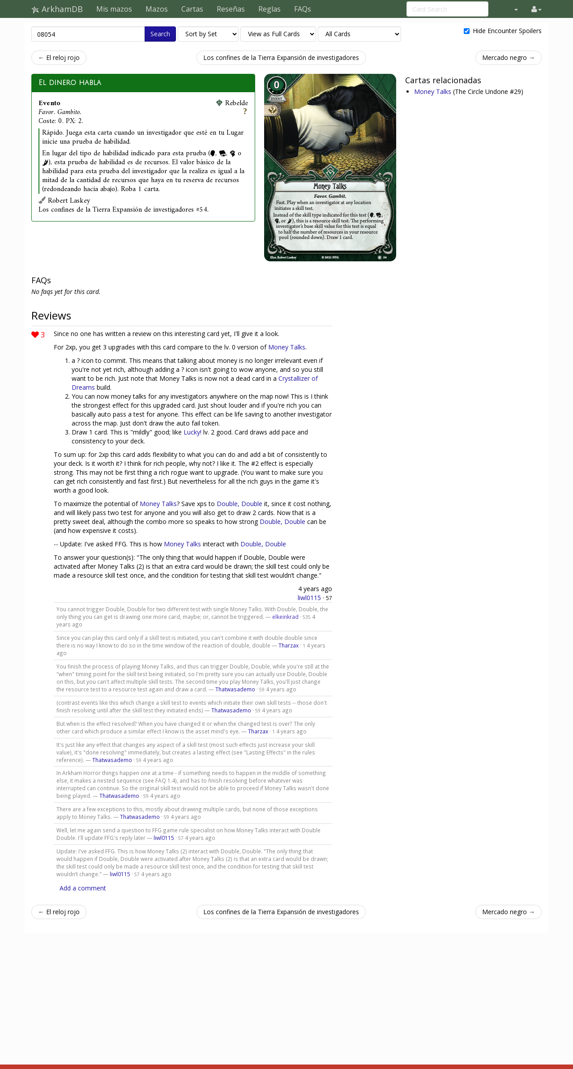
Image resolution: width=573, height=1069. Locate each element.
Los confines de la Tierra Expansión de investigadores (281, 57)
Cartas (192, 9)
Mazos (156, 9)
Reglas (269, 9)
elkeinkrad (285, 616)
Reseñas (231, 9)
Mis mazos (114, 9)
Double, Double (239, 503)
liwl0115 (309, 597)
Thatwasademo (235, 689)
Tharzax (288, 645)
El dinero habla (69, 83)
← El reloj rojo (59, 57)
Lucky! (192, 432)
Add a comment (83, 888)
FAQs (302, 9)
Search (160, 34)
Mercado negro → (508, 57)
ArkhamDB (57, 9)
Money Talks (433, 91)
